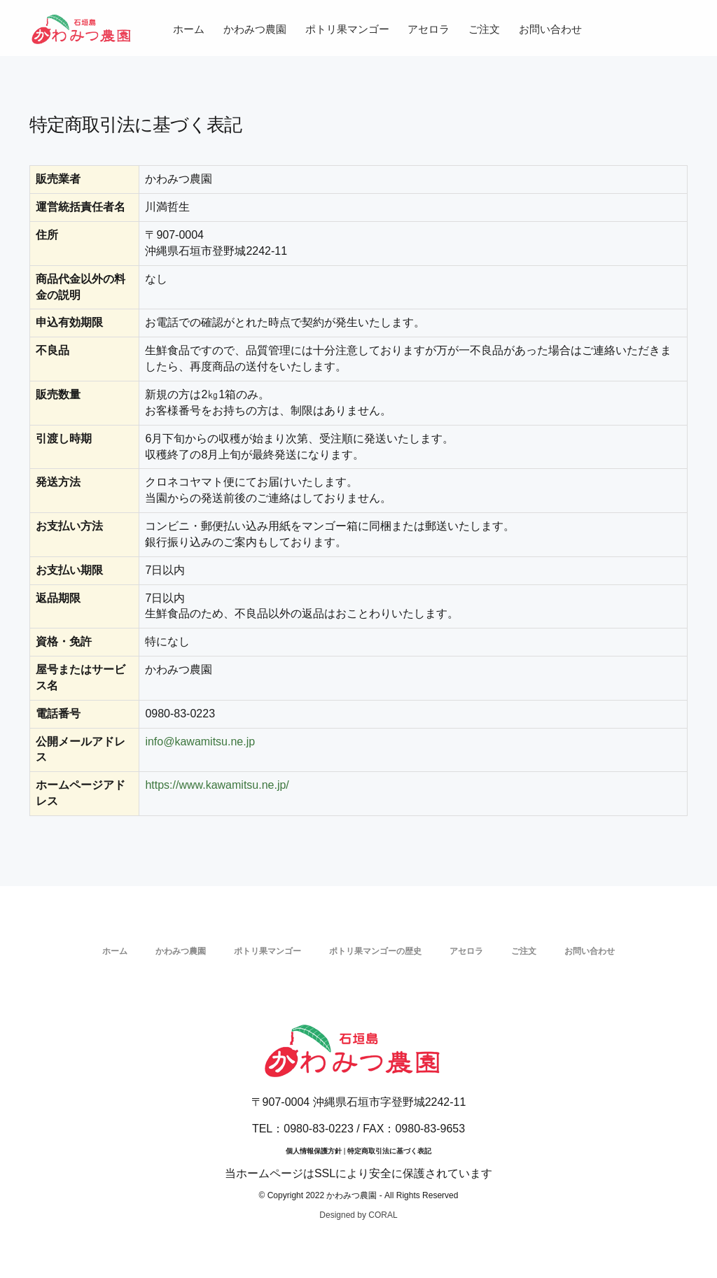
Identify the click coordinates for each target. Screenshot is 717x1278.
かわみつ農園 (254, 29)
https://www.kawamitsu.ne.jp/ (216, 785)
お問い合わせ (550, 29)
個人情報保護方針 (314, 1151)
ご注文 (484, 29)
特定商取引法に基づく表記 (389, 1151)
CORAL (382, 1215)
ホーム (188, 29)
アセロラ (429, 29)
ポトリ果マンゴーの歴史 (375, 951)
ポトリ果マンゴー (347, 29)
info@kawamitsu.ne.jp (200, 741)
